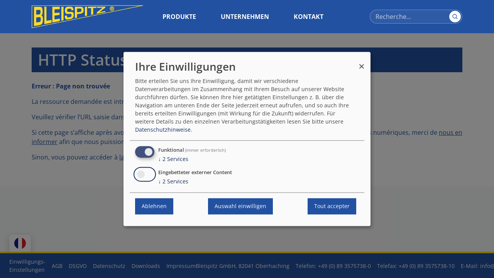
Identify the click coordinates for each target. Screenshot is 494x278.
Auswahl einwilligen (240, 206)
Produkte (179, 16)
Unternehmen (245, 16)
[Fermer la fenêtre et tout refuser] (361, 63)
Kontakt (308, 16)
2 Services (173, 159)
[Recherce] (416, 17)
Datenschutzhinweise (163, 130)
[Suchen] (455, 16)
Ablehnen (154, 206)
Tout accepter (332, 206)
